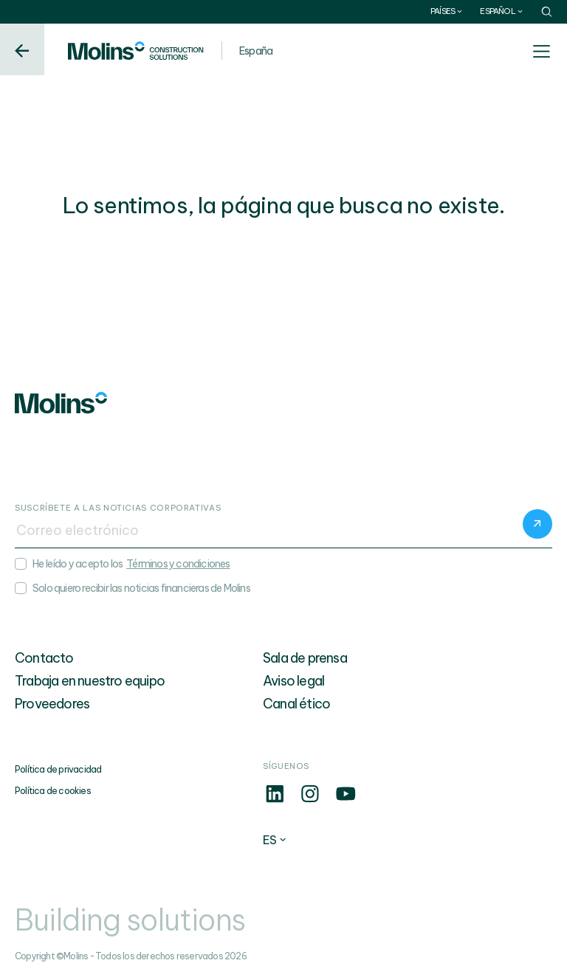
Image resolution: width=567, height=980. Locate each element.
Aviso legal (293, 680)
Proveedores (52, 703)
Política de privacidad (58, 769)
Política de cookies (53, 790)
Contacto (44, 657)
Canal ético (296, 703)
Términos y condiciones (178, 563)
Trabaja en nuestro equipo (90, 680)
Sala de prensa (305, 657)
